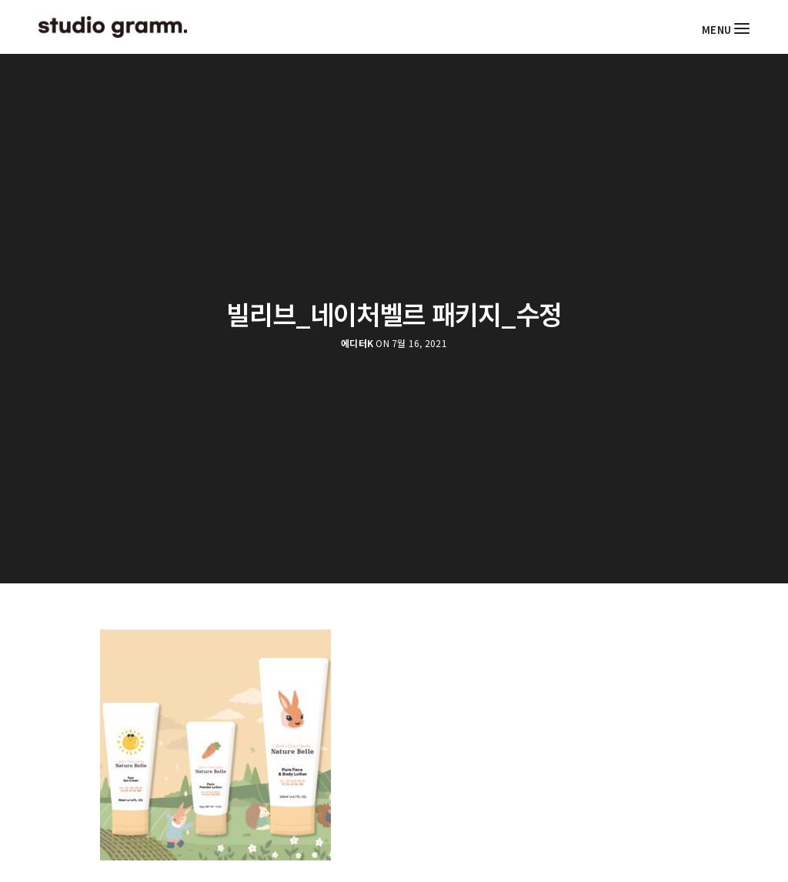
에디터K (357, 343)
